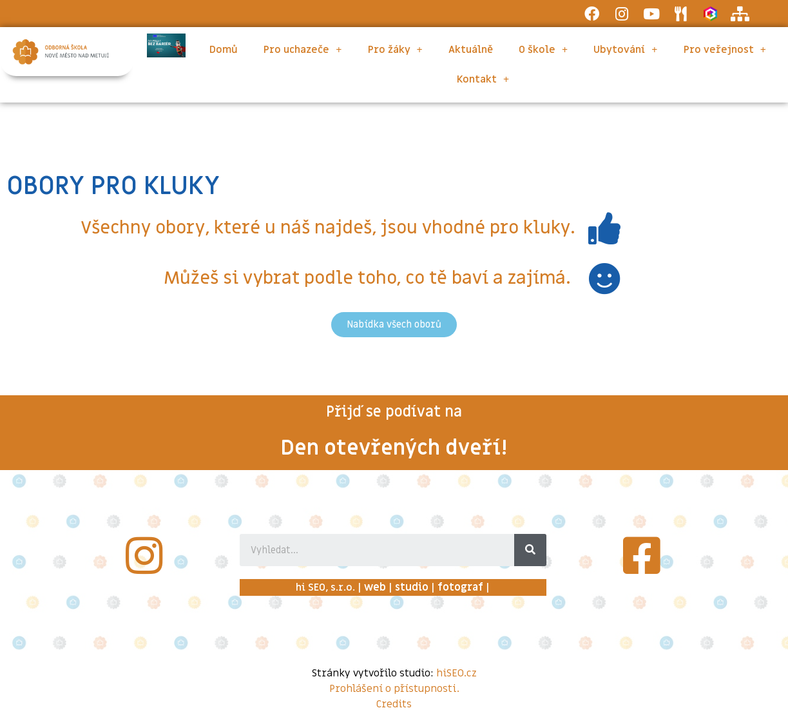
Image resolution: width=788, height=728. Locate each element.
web (375, 587)
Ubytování (625, 49)
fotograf (460, 587)
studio (411, 587)
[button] (394, 324)
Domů (223, 50)
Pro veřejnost (725, 49)
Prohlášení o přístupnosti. (394, 689)
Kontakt (483, 79)
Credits (394, 704)
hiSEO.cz (456, 673)
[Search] (530, 550)
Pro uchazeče (302, 49)
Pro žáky (395, 49)
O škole (543, 49)
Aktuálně (470, 50)
